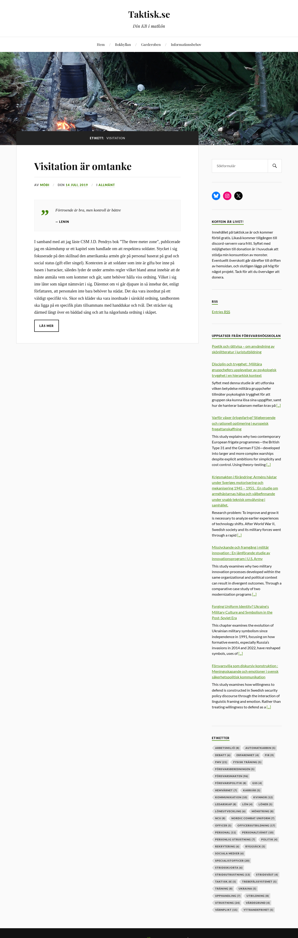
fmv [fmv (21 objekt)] (221, 762)
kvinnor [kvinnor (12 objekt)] (263, 797)
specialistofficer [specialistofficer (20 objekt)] (232, 860)
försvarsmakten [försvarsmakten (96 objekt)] (231, 776)
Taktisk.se (149, 14)
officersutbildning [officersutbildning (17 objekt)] (256, 825)
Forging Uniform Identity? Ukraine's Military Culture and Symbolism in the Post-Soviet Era (242, 612)
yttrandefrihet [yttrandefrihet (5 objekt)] (258, 909)
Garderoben (151, 44)
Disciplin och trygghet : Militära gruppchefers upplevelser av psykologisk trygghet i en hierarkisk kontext (244, 369)
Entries (221, 311)
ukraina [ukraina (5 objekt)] (247, 888)
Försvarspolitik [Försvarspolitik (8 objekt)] (230, 783)
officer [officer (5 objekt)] (223, 825)
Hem (101, 44)
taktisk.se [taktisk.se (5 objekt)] (225, 881)
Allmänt (106, 185)
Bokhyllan (123, 44)
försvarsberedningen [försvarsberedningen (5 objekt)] (234, 769)
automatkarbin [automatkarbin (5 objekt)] (260, 747)
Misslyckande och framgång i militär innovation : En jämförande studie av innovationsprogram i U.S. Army (241, 553)
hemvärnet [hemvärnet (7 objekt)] (226, 790)
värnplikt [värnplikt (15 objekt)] (226, 909)
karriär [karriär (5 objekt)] (251, 790)
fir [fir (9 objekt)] (269, 755)
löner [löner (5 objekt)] (265, 804)
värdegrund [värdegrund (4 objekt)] (258, 902)
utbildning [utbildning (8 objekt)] (258, 895)
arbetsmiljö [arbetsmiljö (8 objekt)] (227, 747)
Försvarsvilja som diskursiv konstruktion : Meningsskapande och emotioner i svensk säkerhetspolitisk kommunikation (245, 671)
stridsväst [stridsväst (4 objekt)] (267, 874)
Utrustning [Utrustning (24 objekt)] (227, 902)
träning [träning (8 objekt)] (224, 888)
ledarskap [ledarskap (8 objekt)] (225, 804)
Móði (44, 185)
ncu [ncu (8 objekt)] (220, 818)
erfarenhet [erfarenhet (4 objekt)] (248, 755)
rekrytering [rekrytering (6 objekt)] (227, 846)
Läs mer (46, 326)
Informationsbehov (186, 44)
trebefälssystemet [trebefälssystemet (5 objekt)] (259, 881)
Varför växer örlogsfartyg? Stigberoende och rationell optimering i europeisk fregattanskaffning (243, 423)
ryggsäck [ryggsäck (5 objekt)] (255, 846)
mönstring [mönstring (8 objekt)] (263, 811)
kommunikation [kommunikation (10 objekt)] (231, 797)
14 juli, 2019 (77, 185)
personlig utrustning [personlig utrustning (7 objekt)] (235, 839)
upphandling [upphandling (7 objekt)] (227, 895)
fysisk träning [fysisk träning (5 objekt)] (247, 762)
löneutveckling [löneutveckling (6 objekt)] (230, 811)
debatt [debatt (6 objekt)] (222, 755)
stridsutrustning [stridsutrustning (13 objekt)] (232, 874)
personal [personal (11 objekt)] (225, 832)
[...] (278, 405)
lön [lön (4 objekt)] (247, 804)
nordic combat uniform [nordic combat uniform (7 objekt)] (252, 818)
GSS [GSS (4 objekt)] (257, 783)
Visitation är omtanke (85, 166)
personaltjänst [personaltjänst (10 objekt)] (258, 832)
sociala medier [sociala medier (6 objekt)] (229, 853)
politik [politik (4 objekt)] (269, 839)
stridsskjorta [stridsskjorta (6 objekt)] (229, 867)
